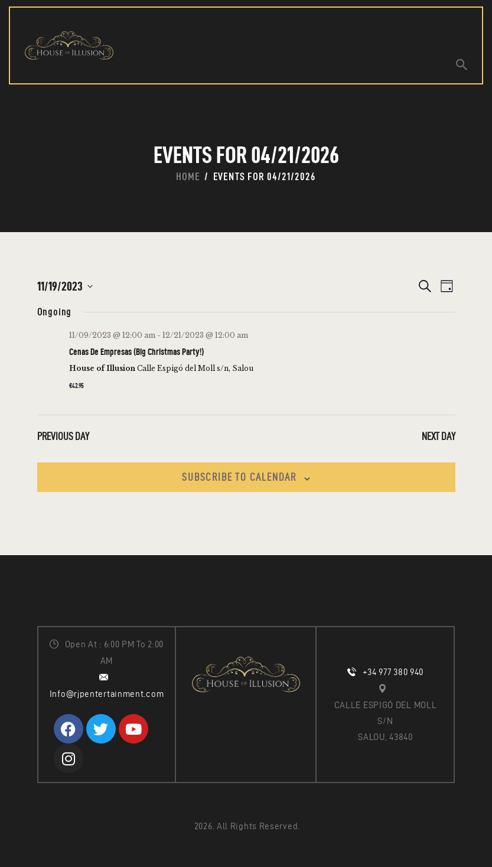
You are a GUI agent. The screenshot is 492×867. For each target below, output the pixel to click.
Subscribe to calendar (239, 477)
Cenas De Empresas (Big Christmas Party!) (136, 352)
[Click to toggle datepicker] (65, 286)
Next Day (438, 436)
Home (188, 176)
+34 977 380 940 (393, 672)
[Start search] (461, 65)
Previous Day (63, 436)
